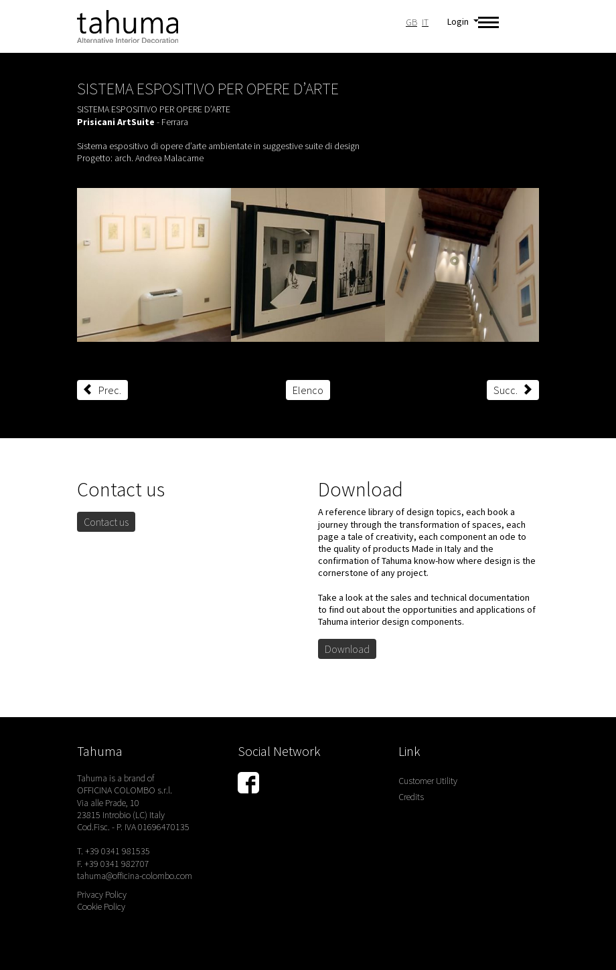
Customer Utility (427, 781)
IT (425, 22)
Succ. (512, 390)
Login (459, 21)
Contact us (106, 521)
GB (411, 22)
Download (347, 649)
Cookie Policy (101, 906)
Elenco (308, 390)
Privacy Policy (102, 894)
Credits (411, 797)
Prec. (102, 390)
